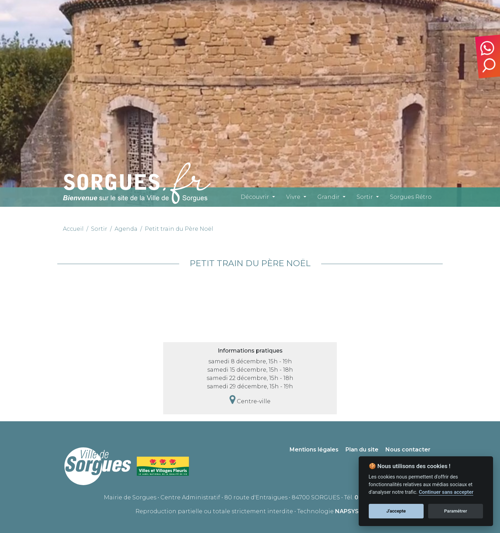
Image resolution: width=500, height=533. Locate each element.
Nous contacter (408, 449)
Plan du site (361, 449)
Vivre (293, 197)
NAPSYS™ (350, 511)
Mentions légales (314, 449)
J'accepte (396, 511)
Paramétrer (455, 511)
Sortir (365, 197)
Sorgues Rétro (411, 197)
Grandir (328, 197)
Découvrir (255, 197)
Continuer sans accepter (446, 492)
